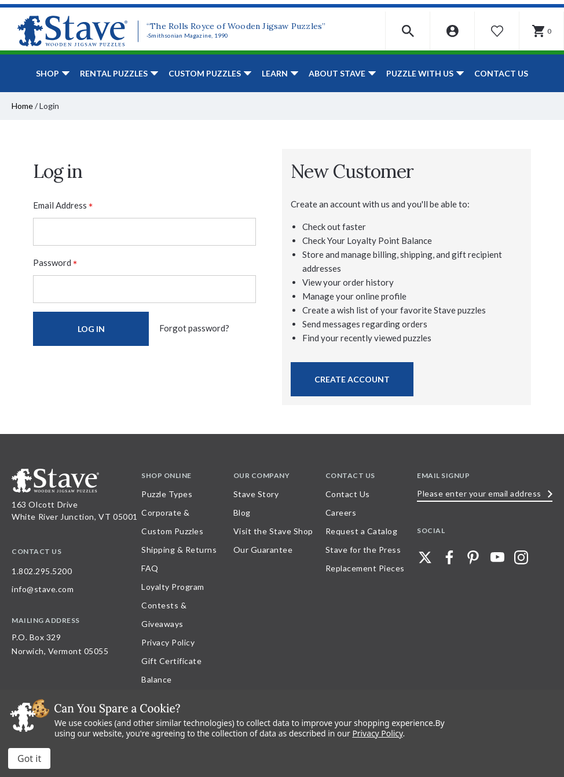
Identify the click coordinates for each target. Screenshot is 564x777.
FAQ (150, 568)
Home (22, 106)
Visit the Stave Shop (273, 531)
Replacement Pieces (365, 568)
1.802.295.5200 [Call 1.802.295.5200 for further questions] (42, 571)
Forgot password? (194, 328)
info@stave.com (43, 589)
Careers (341, 512)
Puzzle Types (166, 494)
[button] (408, 31)
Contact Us (501, 73)
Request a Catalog (361, 531)
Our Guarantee (263, 550)
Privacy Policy (168, 642)
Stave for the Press (363, 550)
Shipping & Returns (179, 550)
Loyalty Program (172, 587)
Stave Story (256, 494)
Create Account (352, 379)
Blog (242, 512)
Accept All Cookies (29, 758)
